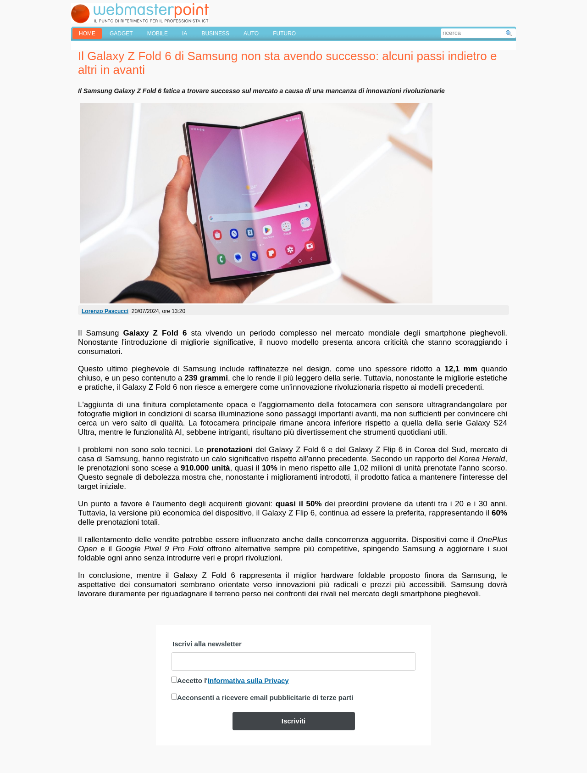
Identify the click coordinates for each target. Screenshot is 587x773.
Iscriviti (294, 721)
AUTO (251, 33)
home (87, 33)
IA (184, 33)
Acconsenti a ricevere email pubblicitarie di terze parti (265, 697)
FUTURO (284, 33)
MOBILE (157, 33)
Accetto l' (233, 680)
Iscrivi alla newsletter (207, 644)
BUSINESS (215, 33)
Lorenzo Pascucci (105, 311)
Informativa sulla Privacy (248, 680)
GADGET (121, 33)
